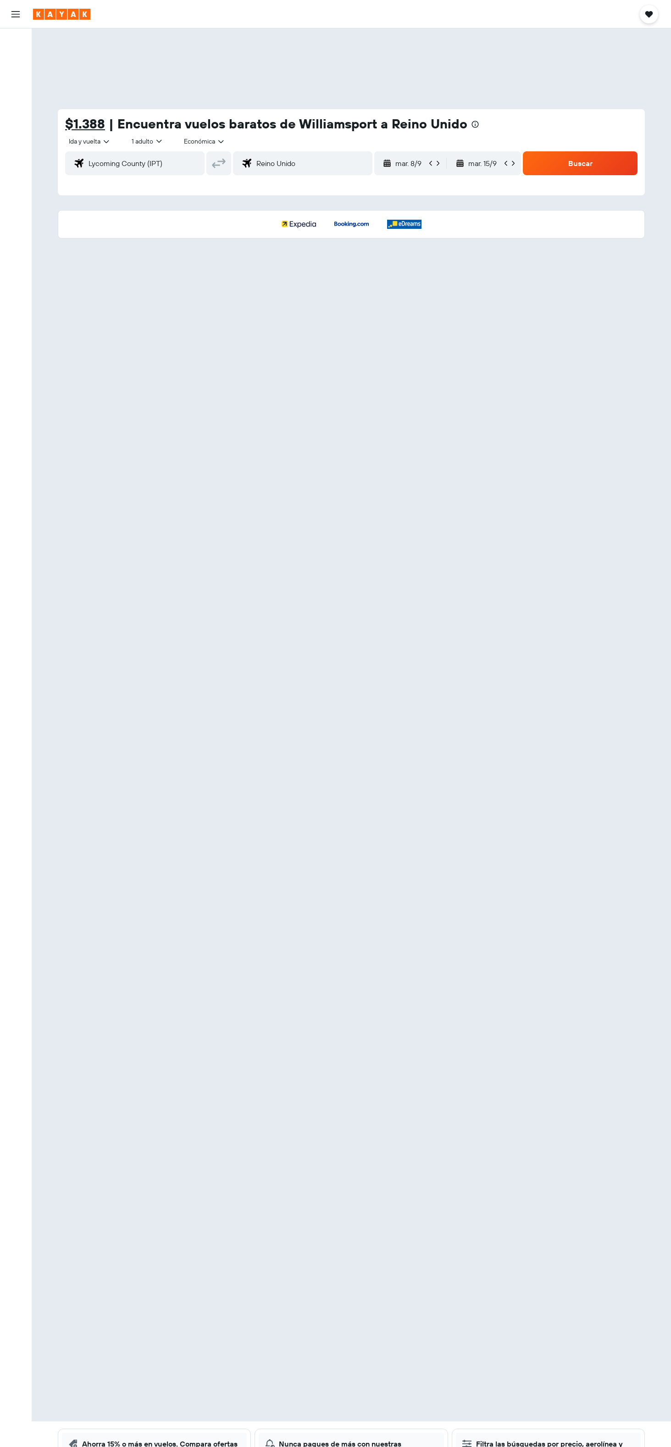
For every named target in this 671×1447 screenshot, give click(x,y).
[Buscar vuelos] (16, 42)
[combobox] (89, 141)
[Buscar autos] (16, 81)
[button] (16, 14)
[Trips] (16, 191)
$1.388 (85, 124)
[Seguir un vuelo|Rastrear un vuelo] (16, 126)
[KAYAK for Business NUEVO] (16, 164)
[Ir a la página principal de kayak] (61, 14)
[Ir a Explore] (16, 107)
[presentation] (475, 124)
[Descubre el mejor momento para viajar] (16, 145)
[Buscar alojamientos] (16, 61)
